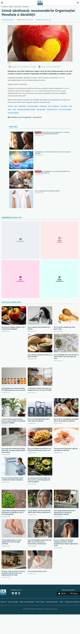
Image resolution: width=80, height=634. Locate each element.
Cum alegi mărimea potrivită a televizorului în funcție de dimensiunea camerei (64, 512)
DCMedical (4, 6)
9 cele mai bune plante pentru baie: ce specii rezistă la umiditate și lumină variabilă (13, 421)
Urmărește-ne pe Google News (50, 66)
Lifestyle (11, 6)
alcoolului (58, 91)
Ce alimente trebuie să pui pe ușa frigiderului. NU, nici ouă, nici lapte (40, 389)
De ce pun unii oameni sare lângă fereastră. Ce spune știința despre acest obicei (13, 450)
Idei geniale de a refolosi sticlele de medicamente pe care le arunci (14, 389)
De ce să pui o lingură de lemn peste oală (64, 328)
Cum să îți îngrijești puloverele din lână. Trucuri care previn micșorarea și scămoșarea (39, 542)
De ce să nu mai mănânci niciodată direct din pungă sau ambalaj (66, 420)
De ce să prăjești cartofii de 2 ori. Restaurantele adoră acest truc (39, 449)
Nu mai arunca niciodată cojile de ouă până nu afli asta (66, 449)
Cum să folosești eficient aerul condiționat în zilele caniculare (12, 479)
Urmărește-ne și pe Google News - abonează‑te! (26, 117)
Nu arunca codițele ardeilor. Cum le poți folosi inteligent (13, 328)
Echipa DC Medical (8, 19)
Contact (61, 602)
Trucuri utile (25, 6)
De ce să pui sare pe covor (37, 571)
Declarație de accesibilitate (72, 602)
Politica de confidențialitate (27, 602)
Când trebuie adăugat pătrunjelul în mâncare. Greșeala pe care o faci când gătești (13, 512)
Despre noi (3, 602)
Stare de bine (17, 6)
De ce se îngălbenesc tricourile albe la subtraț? (47, 191)
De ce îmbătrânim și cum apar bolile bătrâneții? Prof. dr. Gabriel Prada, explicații (52, 172)
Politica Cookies (40, 602)
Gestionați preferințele (52, 602)
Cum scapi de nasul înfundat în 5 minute (39, 328)
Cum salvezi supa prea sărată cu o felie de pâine (40, 355)
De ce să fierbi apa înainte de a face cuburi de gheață (39, 420)
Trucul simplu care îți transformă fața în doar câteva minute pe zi (39, 511)
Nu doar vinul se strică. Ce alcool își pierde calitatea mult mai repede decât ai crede (13, 573)
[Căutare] (78, 3)
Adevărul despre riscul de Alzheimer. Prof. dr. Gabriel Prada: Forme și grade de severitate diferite (52, 133)
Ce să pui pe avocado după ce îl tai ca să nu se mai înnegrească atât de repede (39, 480)
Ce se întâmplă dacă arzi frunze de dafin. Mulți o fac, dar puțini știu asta (66, 356)
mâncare (66, 88)
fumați (35, 91)
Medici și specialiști (13, 602)
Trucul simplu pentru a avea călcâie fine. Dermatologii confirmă (11, 542)
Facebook (61, 78)
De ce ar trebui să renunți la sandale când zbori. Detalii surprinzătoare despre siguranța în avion (66, 542)
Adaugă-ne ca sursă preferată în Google (23, 66)
